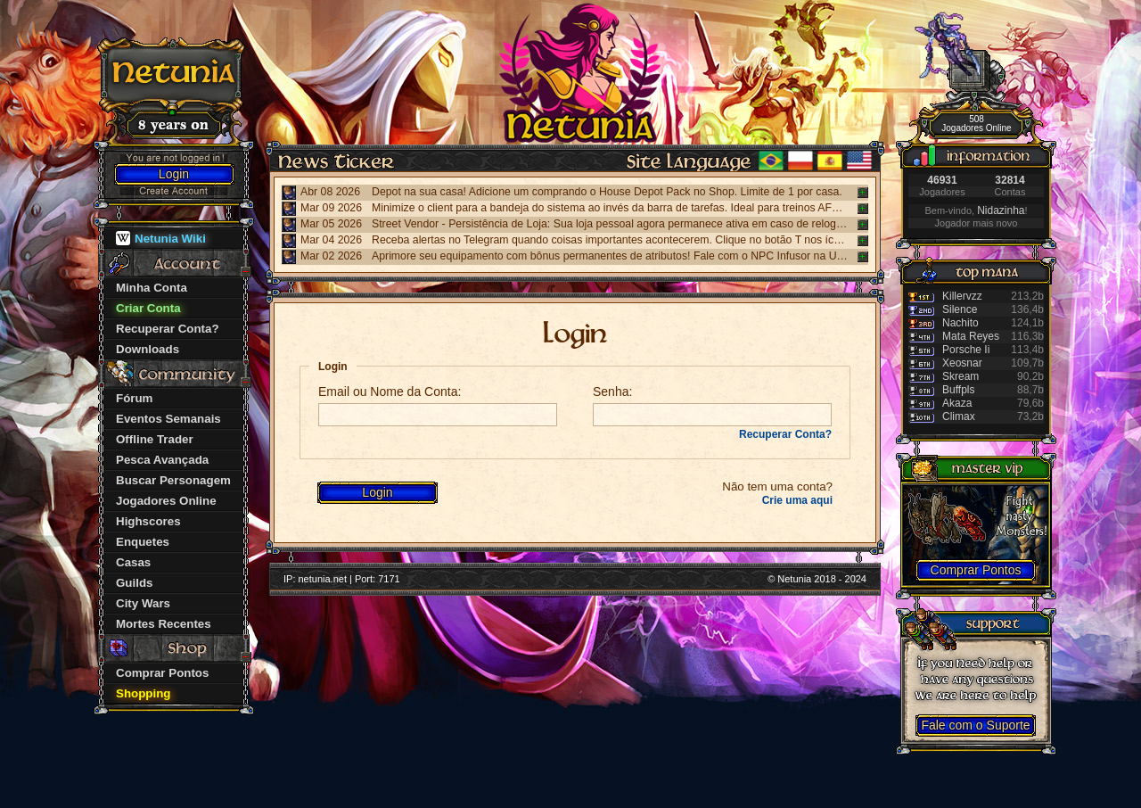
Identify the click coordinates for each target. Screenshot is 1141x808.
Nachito (960, 323)
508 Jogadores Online (976, 123)
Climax (958, 416)
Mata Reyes (970, 336)
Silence (959, 309)
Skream (960, 376)
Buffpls (958, 389)
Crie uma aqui (797, 500)
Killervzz (962, 296)
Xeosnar (962, 363)
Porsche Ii (965, 349)
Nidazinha (1000, 210)
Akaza (957, 403)
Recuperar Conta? (785, 434)
